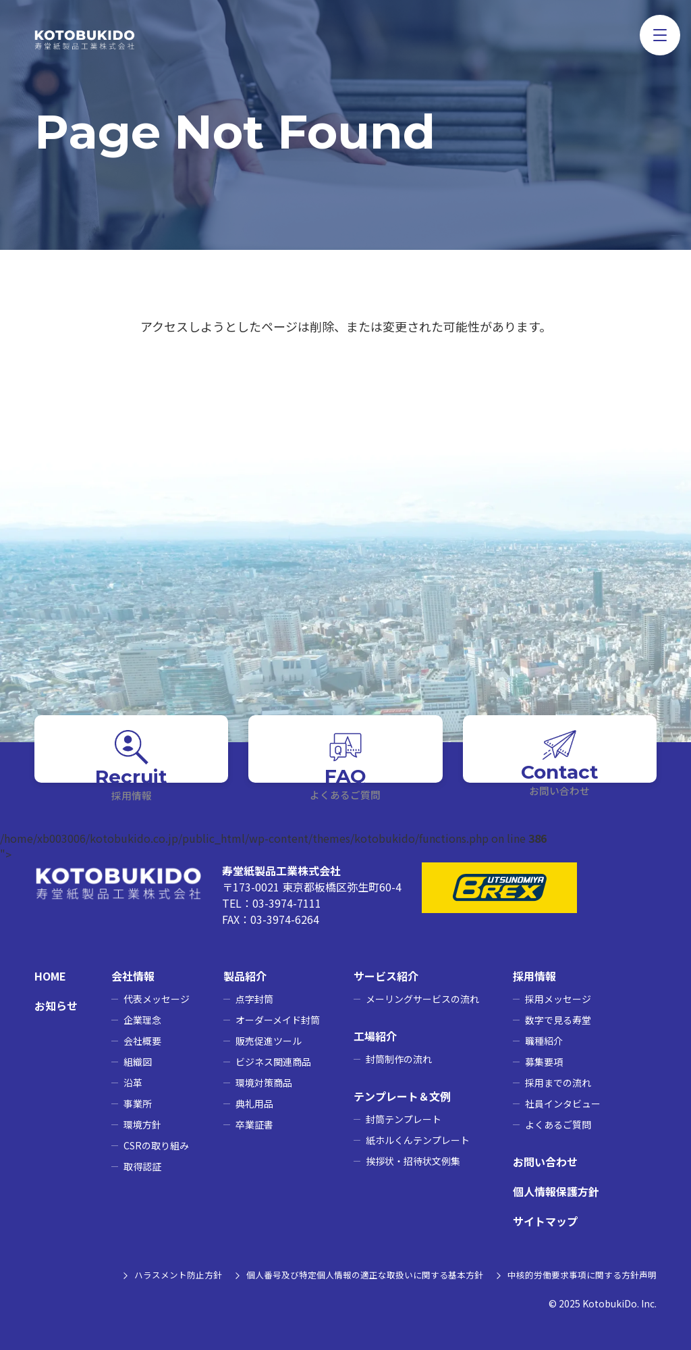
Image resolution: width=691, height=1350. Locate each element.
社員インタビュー (563, 1103)
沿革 (132, 1082)
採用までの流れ (558, 1082)
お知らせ (56, 1005)
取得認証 (142, 1166)
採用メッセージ (558, 999)
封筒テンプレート (403, 1119)
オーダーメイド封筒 (278, 1020)
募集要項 (544, 1061)
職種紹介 (544, 1040)
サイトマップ (545, 1221)
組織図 (137, 1061)
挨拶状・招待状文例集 (413, 1161)
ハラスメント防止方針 (145, 1274)
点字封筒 (254, 999)
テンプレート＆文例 (402, 1096)
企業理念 (142, 1020)
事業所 (137, 1103)
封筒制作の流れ (399, 1059)
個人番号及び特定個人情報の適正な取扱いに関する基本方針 (344, 1274)
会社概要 (142, 1040)
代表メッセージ (156, 999)
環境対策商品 (264, 1082)
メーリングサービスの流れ (422, 999)
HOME (50, 976)
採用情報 (534, 976)
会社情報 (133, 976)
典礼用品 (254, 1103)
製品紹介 (245, 976)
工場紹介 (375, 1036)
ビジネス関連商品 (273, 1061)
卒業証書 (254, 1124)
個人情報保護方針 (556, 1191)
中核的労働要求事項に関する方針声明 (576, 1274)
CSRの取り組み (156, 1145)
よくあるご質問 (558, 1124)
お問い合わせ (545, 1161)
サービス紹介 (386, 976)
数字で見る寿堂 (558, 1020)
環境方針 (142, 1124)
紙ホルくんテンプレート (418, 1140)
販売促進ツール (269, 1040)
